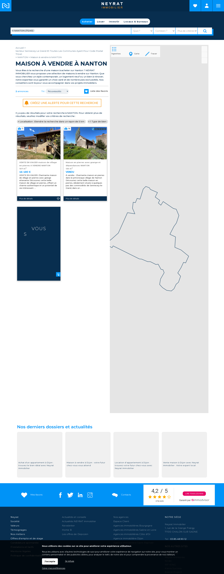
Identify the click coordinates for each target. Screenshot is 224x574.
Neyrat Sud (171, 487)
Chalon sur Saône (55, 520)
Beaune (77, 520)
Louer (101, 21)
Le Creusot (144, 520)
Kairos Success (173, 502)
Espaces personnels (206, 5)
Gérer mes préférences (53, 568)
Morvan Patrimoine (176, 509)
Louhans (183, 520)
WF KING (170, 498)
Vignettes (116, 50)
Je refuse (69, 561)
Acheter (87, 21)
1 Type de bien (98, 121)
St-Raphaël (41, 524)
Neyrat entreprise (175, 491)
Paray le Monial (92, 520)
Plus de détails (72, 234)
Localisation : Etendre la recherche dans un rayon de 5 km (52, 121)
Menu (218, 5)
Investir (114, 21)
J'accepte (50, 561)
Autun (105, 520)
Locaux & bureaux (136, 21)
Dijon (69, 520)
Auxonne (122, 520)
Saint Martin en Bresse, (165, 520)
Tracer (150, 54)
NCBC (168, 494)
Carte (133, 54)
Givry (113, 520)
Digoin (193, 520)
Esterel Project (173, 506)
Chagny (132, 520)
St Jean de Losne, (59, 524)
